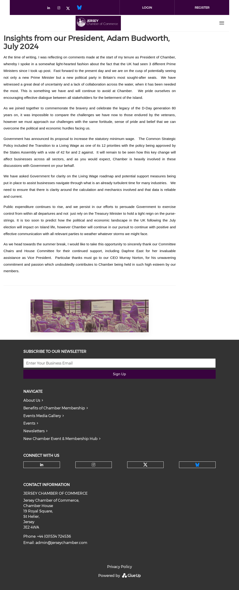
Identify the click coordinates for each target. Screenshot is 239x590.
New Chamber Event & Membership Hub (60, 438)
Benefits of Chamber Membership (54, 408)
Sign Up (119, 374)
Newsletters (34, 431)
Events (29, 423)
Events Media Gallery (42, 416)
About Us (31, 400)
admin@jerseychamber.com (61, 542)
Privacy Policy (119, 567)
